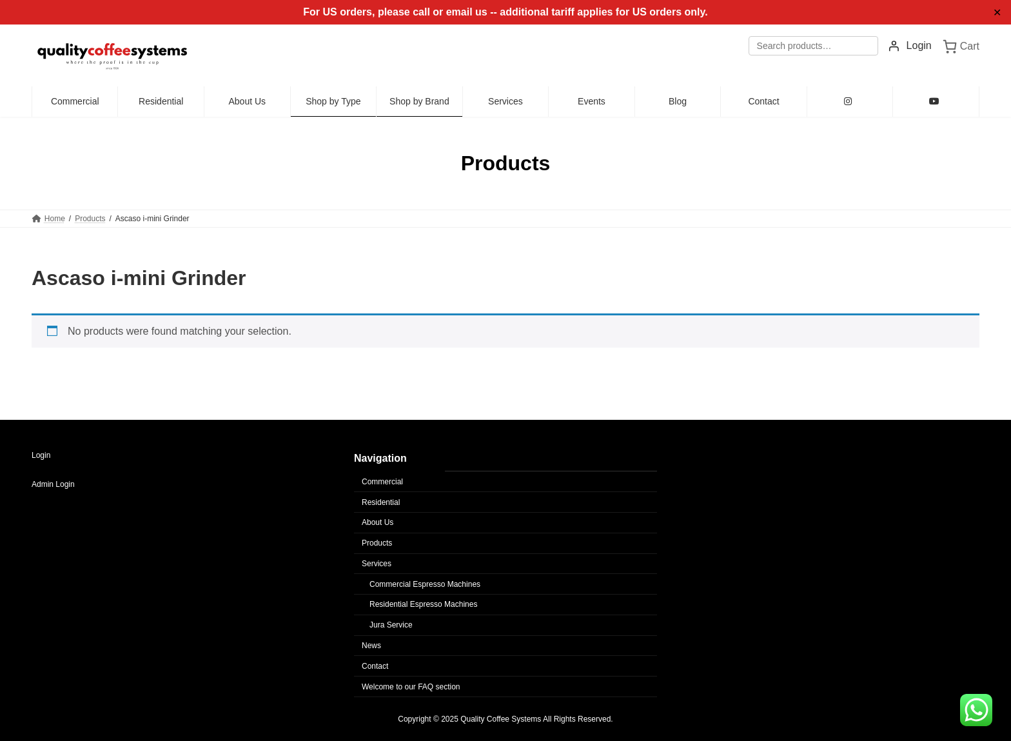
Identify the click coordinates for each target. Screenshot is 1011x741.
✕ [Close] (997, 12)
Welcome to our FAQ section (411, 686)
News (371, 645)
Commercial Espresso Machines (424, 584)
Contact (375, 666)
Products (377, 543)
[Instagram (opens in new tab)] (850, 101)
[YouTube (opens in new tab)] (936, 101)
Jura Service (391, 624)
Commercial (382, 481)
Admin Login (53, 484)
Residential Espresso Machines (423, 604)
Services (376, 563)
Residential (381, 502)
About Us (377, 522)
